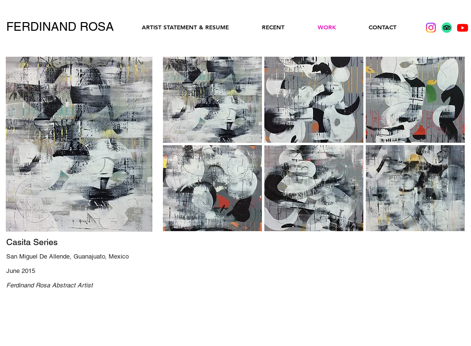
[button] (212, 100)
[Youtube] (462, 27)
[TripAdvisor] (446, 27)
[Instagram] (430, 27)
